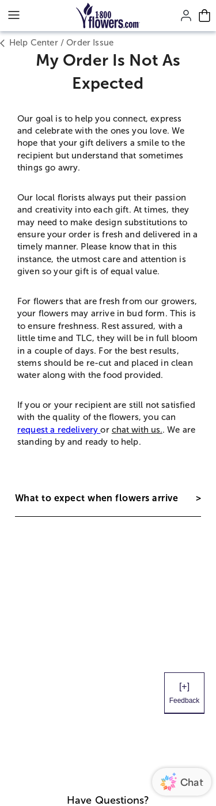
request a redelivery (58, 429)
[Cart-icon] (204, 15)
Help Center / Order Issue (56, 43)
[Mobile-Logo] (108, 15)
